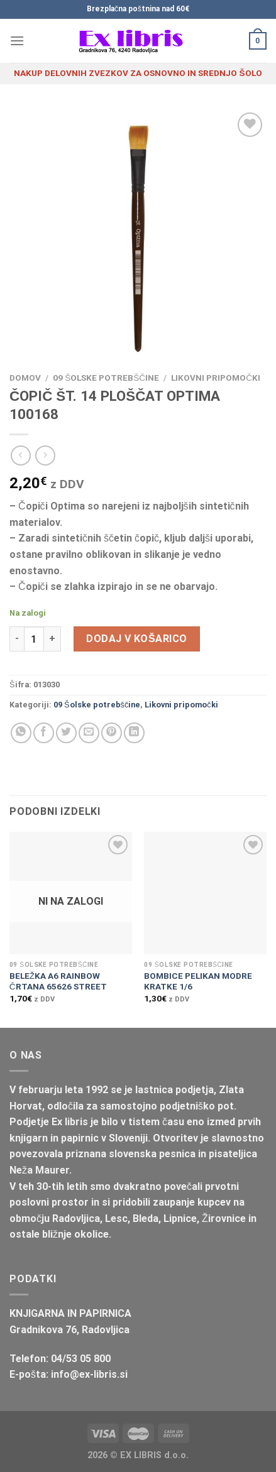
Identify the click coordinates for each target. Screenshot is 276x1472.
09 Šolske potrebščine (106, 378)
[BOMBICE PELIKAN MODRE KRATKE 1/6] (205, 893)
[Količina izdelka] (34, 638)
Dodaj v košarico (136, 639)
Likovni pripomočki (215, 378)
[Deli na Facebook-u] (43, 732)
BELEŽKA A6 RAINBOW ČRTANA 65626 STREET (58, 981)
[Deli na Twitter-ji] (66, 732)
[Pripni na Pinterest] (111, 732)
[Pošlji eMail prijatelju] (89, 732)
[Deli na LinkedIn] (134, 732)
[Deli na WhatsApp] (21, 732)
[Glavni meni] (17, 40)
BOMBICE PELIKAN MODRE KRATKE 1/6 (198, 981)
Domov (25, 378)
